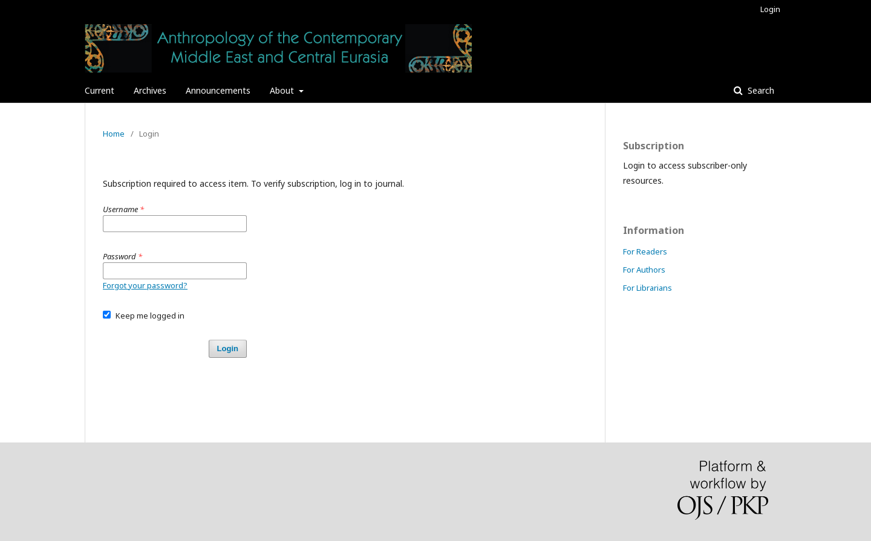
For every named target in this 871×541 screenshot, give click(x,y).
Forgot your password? (145, 285)
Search (759, 90)
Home (114, 133)
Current (99, 90)
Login (770, 9)
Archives (150, 90)
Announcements (218, 90)
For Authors (644, 269)
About (283, 90)
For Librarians (647, 287)
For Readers (645, 251)
